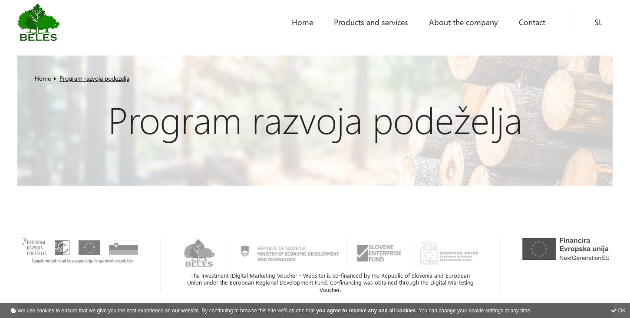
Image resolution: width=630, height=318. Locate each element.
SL (598, 22)
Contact (532, 22)
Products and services (371, 22)
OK (618, 311)
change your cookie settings (471, 311)
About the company (463, 22)
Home (302, 22)
